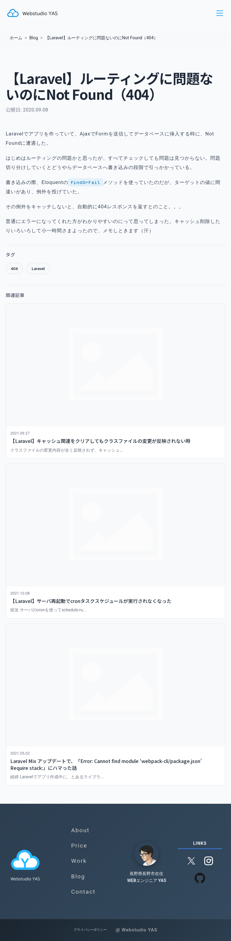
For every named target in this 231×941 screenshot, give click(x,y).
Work (79, 860)
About (80, 830)
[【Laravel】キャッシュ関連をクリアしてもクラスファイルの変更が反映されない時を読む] (115, 381)
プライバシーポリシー (89, 930)
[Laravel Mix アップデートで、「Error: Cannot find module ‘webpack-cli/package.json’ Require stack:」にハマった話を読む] (115, 704)
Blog (78, 876)
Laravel (38, 268)
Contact (83, 891)
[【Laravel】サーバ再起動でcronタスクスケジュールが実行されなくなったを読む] (115, 541)
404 (14, 268)
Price (79, 845)
